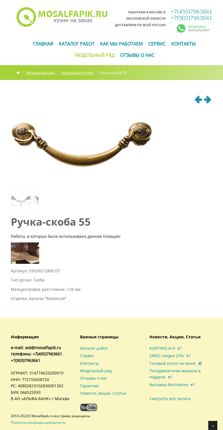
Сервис (157, 44)
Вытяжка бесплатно (172, 384)
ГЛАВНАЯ (43, 44)
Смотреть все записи (170, 398)
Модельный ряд (94, 55)
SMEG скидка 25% (169, 355)
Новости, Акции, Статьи (103, 393)
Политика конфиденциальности (38, 422)
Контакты (183, 44)
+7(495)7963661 (191, 11)
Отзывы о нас (137, 55)
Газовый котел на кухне (175, 363)
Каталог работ (76, 44)
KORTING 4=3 (165, 348)
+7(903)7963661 (191, 18)
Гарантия (89, 385)
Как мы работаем (121, 44)
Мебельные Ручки (77, 72)
